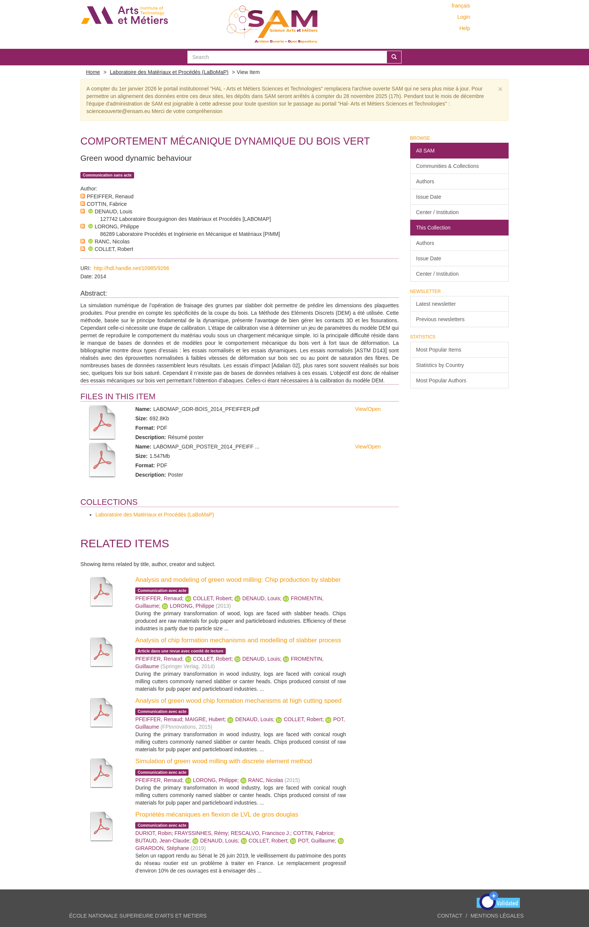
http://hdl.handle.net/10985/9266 (131, 268)
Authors (425, 181)
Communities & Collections (447, 166)
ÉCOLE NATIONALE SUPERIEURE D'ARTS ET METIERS (138, 916)
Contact (449, 916)
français (461, 6)
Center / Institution (437, 212)
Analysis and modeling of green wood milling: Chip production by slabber (238, 579)
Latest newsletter (436, 304)
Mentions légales (497, 916)
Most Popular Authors (441, 380)
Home (93, 72)
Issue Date (428, 197)
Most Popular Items (439, 350)
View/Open (368, 409)
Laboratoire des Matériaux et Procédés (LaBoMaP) (169, 72)
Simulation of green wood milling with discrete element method (223, 761)
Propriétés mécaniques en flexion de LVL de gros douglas (216, 814)
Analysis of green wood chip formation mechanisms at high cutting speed (238, 700)
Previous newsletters (440, 319)
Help (464, 28)
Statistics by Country (440, 365)
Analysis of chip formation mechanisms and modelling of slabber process (238, 640)
